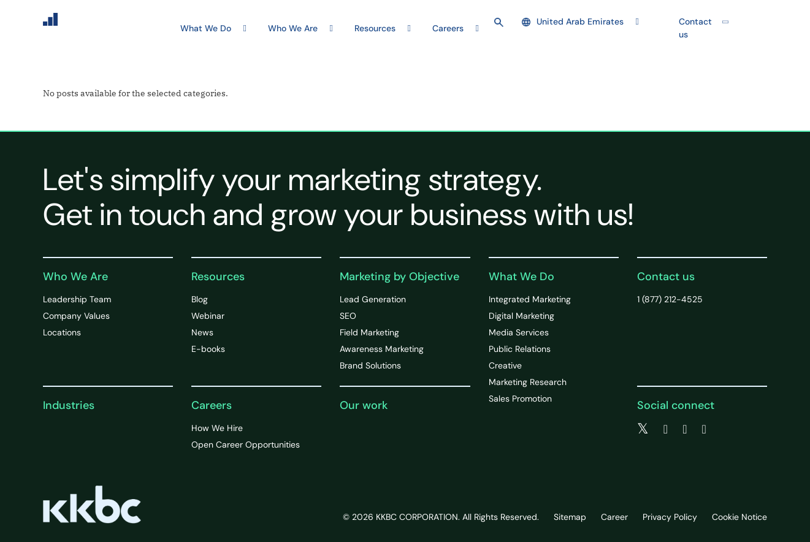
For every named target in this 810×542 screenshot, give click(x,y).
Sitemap (570, 516)
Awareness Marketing (382, 348)
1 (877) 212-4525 (670, 299)
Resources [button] (374, 28)
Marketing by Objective (399, 276)
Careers (211, 405)
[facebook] (665, 429)
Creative (505, 365)
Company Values (76, 315)
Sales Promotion (520, 398)
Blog (199, 299)
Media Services (519, 332)
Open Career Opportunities (245, 444)
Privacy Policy (670, 516)
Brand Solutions (370, 365)
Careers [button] (448, 28)
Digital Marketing (521, 315)
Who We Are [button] (293, 28)
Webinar (207, 315)
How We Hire (217, 427)
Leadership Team (77, 299)
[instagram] (703, 429)
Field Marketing (369, 332)
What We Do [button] (205, 28)
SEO (348, 315)
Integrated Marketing (530, 299)
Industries (68, 405)
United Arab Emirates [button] (573, 21)
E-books (208, 348)
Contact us (695, 28)
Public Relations (520, 348)
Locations (62, 332)
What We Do (521, 276)
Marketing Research (528, 381)
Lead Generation (373, 299)
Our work (364, 405)
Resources (218, 276)
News (202, 332)
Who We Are (75, 276)
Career (614, 516)
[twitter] (643, 429)
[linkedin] (684, 429)
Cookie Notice (739, 516)
